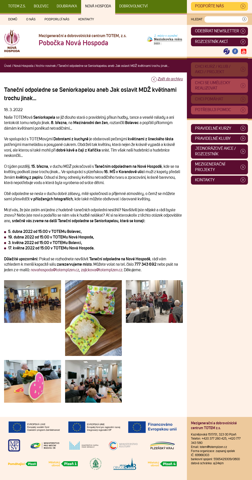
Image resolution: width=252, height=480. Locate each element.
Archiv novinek (46, 66)
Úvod (7, 66)
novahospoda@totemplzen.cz (55, 270)
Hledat (196, 19)
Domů (12, 19)
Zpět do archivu (170, 79)
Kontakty (86, 19)
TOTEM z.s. (17, 6)
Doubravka (67, 6)
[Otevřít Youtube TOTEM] (243, 51)
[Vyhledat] (244, 19)
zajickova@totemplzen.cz (101, 270)
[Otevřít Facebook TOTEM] (235, 51)
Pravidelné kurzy (213, 128)
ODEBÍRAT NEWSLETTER (217, 31)
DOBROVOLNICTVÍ (133, 6)
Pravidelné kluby (213, 139)
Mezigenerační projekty (210, 167)
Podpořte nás (209, 6)
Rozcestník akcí (211, 42)
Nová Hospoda (98, 6)
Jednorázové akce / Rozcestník (215, 151)
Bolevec (41, 6)
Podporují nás (57, 19)
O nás (31, 19)
